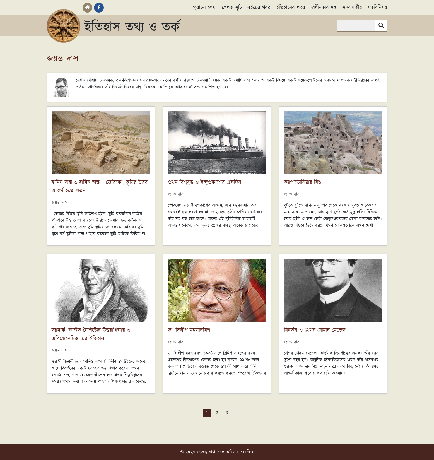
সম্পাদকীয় (352, 7)
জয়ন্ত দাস (59, 202)
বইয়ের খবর (259, 7)
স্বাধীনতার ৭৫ (324, 7)
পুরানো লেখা (204, 7)
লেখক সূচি (232, 7)
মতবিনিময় (377, 7)
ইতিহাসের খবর (290, 7)
